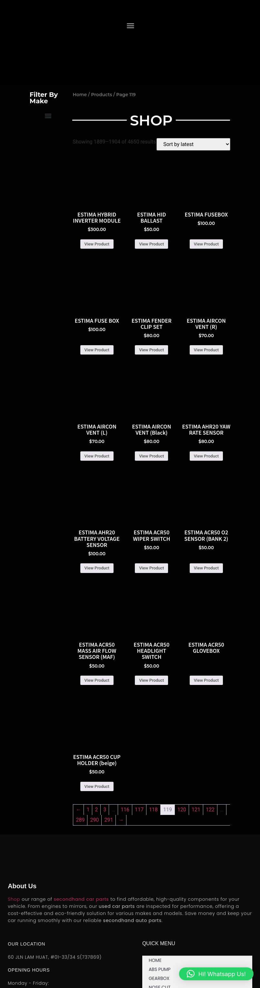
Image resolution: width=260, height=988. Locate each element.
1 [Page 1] (87, 810)
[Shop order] (193, 144)
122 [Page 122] (210, 810)
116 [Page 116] (125, 810)
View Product (97, 244)
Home (80, 94)
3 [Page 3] (104, 810)
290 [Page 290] (94, 820)
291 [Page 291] (108, 820)
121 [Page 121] (196, 810)
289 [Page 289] (80, 820)
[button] (131, 25)
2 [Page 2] (96, 810)
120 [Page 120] (181, 810)
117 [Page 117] (139, 810)
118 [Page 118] (153, 810)
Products (101, 94)
